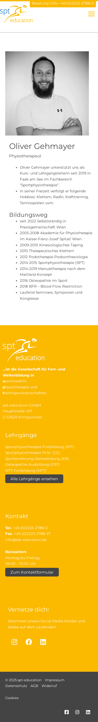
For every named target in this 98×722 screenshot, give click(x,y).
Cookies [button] (12, 698)
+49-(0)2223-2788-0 (30, 528)
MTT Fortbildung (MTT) (26, 470)
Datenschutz (16, 686)
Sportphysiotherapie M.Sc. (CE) (32, 452)
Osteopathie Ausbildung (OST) (32, 464)
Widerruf (49, 686)
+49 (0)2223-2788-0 (77, 3)
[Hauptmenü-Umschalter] (91, 14)
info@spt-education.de (26, 540)
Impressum (55, 680)
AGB (34, 686)
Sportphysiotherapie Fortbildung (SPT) (39, 447)
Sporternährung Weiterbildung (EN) (37, 459)
